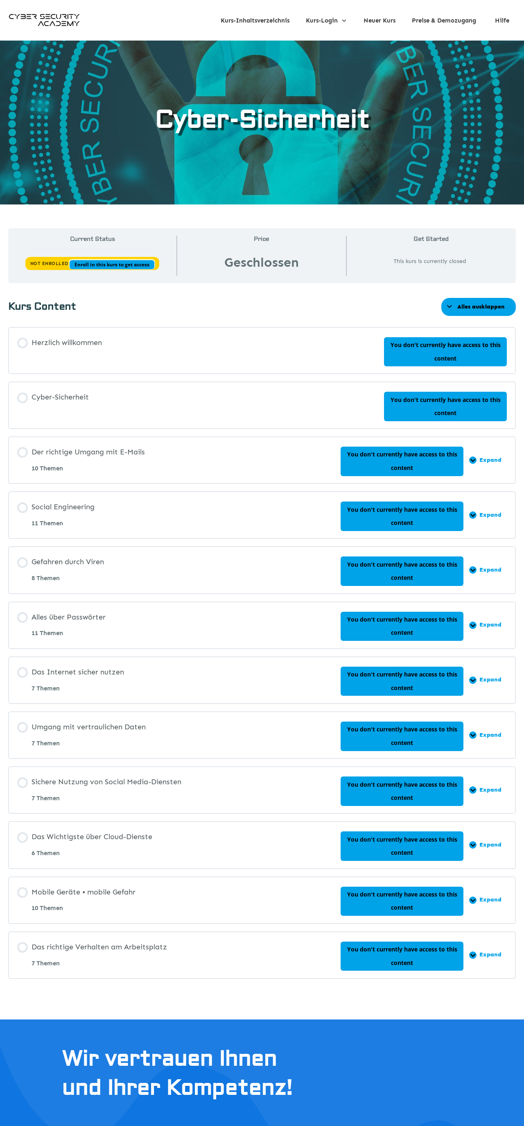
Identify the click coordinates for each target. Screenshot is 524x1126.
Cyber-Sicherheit (262, 120)
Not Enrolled (50, 263)
